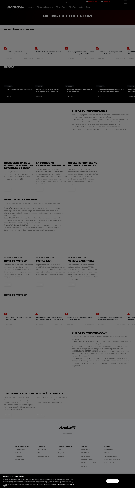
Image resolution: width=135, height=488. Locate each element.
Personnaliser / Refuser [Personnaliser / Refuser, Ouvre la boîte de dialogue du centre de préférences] (96, 481)
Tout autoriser (112, 481)
